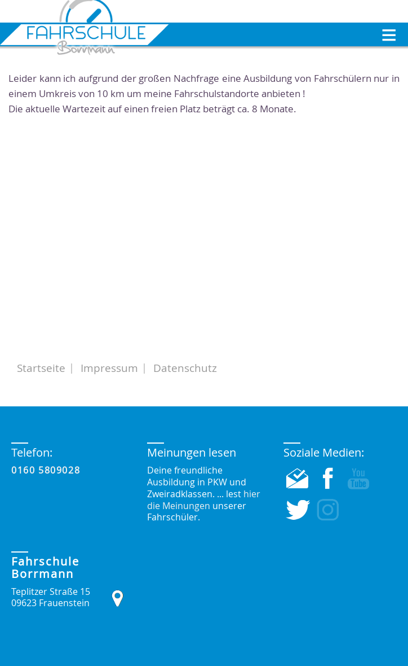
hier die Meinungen (203, 500)
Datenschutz (185, 368)
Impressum (109, 368)
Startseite (41, 368)
